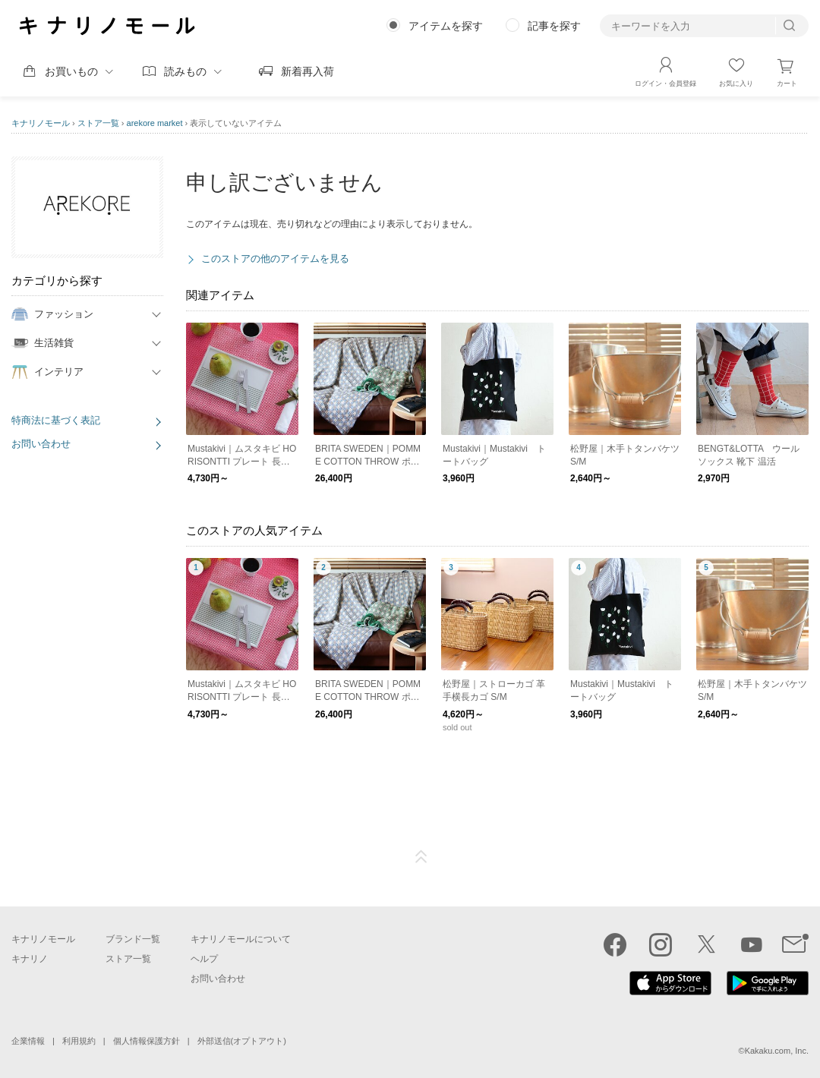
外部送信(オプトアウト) (241, 1040)
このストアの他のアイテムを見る (275, 258)
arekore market (155, 123)
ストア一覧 (98, 123)
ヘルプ (204, 958)
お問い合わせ (41, 443)
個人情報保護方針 (146, 1040)
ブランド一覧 (133, 939)
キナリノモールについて (241, 939)
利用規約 (79, 1040)
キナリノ (29, 958)
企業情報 (28, 1040)
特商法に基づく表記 (55, 420)
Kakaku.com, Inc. (777, 1050)
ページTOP (421, 857)
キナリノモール (40, 123)
